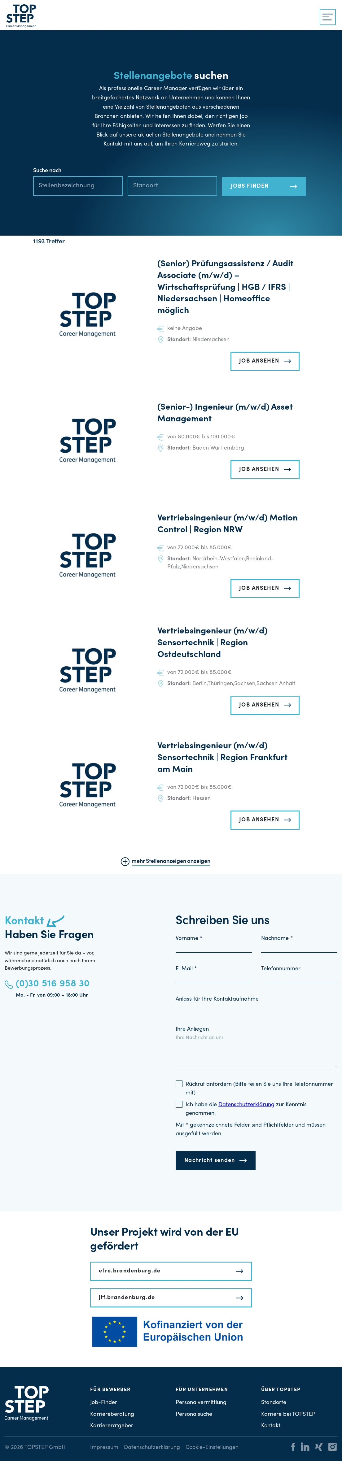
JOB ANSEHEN (259, 361)
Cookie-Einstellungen (212, 1447)
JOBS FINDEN (250, 186)
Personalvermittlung (201, 1403)
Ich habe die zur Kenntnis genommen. (246, 1109)
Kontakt (270, 1426)
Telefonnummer (280, 969)
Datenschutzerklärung (152, 1447)
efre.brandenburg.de (130, 1271)
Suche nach (47, 171)
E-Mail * (186, 969)
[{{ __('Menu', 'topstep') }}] (328, 17)
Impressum (104, 1447)
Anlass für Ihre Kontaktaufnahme (217, 999)
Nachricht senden (209, 1160)
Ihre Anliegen (192, 1029)
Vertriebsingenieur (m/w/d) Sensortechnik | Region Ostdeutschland (212, 643)
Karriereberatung (112, 1414)
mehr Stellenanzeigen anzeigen (171, 861)
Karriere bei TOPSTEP (288, 1414)
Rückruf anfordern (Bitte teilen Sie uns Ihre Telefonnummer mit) (259, 1089)
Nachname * (277, 938)
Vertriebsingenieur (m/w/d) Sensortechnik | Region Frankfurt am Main (222, 758)
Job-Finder (103, 1403)
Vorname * (189, 938)
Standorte (273, 1403)
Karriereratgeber (111, 1426)
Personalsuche (194, 1414)
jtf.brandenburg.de (127, 1298)
